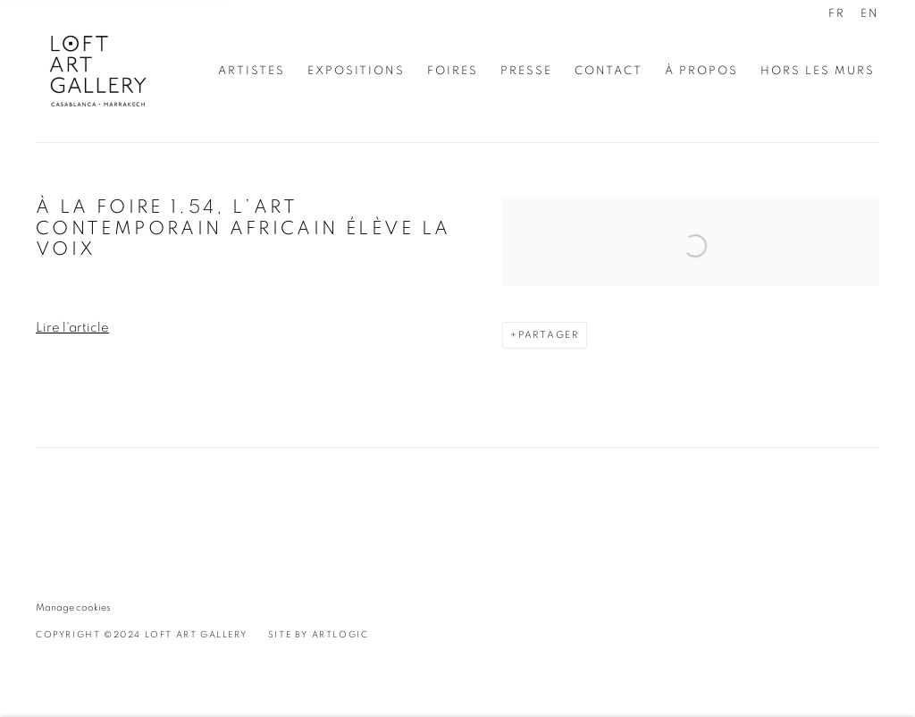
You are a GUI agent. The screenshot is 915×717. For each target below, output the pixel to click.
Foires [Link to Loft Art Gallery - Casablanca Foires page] (452, 71)
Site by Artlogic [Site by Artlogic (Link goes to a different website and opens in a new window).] (318, 634)
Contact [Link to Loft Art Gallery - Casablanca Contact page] (608, 71)
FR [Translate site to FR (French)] (836, 14)
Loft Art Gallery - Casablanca (98, 71)
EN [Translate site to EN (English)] (869, 14)
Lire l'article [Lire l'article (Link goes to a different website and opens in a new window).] (72, 327)
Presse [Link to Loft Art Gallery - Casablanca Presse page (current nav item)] (526, 71)
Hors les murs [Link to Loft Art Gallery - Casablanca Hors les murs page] (817, 71)
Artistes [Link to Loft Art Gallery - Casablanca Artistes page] (251, 71)
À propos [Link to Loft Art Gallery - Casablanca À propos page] (701, 71)
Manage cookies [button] (73, 607)
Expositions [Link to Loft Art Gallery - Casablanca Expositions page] (356, 71)
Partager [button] (548, 335)
